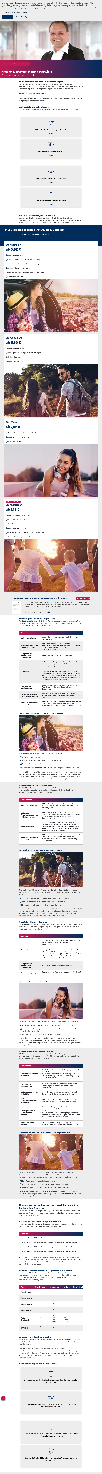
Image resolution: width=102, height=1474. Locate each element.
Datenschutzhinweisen (43, 9)
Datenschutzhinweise (19, 12)
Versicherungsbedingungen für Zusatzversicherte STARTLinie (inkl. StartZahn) (40, 598)
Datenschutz (71, 7)
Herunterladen (82, 598)
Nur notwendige (22, 17)
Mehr (51, 134)
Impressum (6, 12)
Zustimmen (7, 17)
